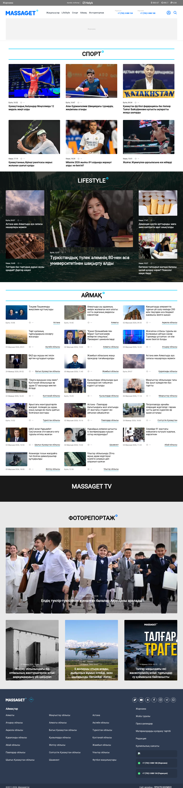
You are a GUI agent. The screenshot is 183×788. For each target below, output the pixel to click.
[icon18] (31, 700)
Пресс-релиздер (144, 723)
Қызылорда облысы (109, 396)
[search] (175, 12)
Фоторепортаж (96, 12)
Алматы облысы (111, 347)
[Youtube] (141, 699)
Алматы (115, 322)
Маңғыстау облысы (168, 396)
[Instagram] (160, 699)
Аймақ (83, 12)
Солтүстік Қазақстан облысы (64, 752)
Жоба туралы (143, 716)
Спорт (75, 12)
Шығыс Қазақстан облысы (47, 445)
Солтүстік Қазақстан (167, 420)
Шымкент (114, 445)
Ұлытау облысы (111, 469)
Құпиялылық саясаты (147, 746)
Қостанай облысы (51, 396)
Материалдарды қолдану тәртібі (153, 731)
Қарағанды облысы (168, 371)
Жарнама (8, 2)
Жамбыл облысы (110, 371)
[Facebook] (154, 699)
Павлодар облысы (110, 420)
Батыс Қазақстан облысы (47, 371)
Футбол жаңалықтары (104, 760)
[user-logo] (168, 12)
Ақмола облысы (169, 322)
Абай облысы (171, 445)
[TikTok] (134, 699)
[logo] (22, 12)
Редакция (141, 738)
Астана (56, 322)
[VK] (147, 699)
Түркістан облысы (51, 420)
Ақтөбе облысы (52, 347)
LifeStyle (66, 12)
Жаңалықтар (52, 12)
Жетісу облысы (53, 469)
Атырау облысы (169, 347)
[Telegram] (167, 699)
